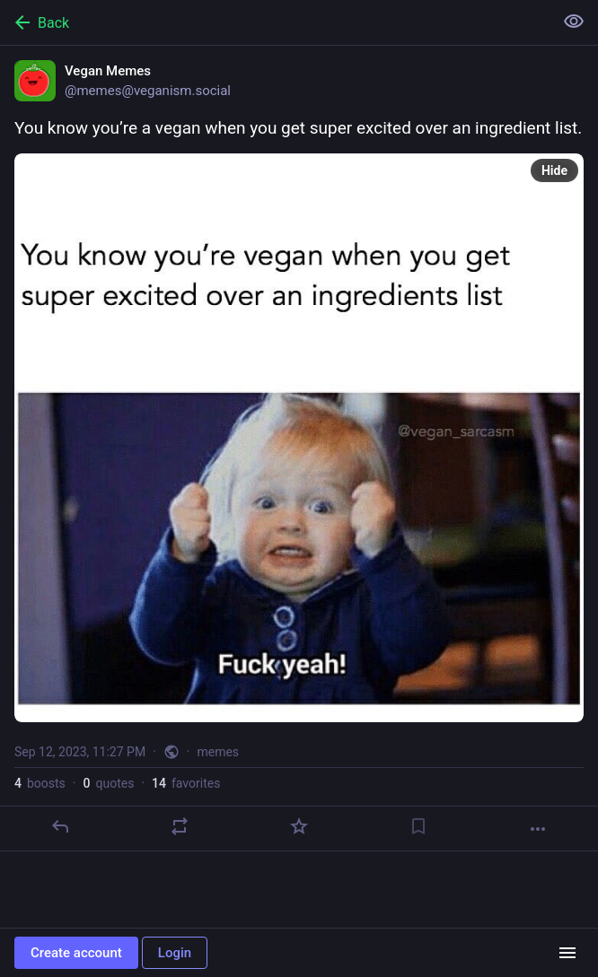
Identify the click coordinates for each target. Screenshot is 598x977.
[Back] (275, 22)
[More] (538, 829)
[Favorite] (299, 826)
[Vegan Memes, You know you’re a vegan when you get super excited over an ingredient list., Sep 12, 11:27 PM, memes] (299, 448)
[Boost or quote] (179, 826)
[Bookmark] (418, 826)
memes (218, 752)
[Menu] (567, 953)
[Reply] (60, 826)
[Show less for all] (574, 21)
